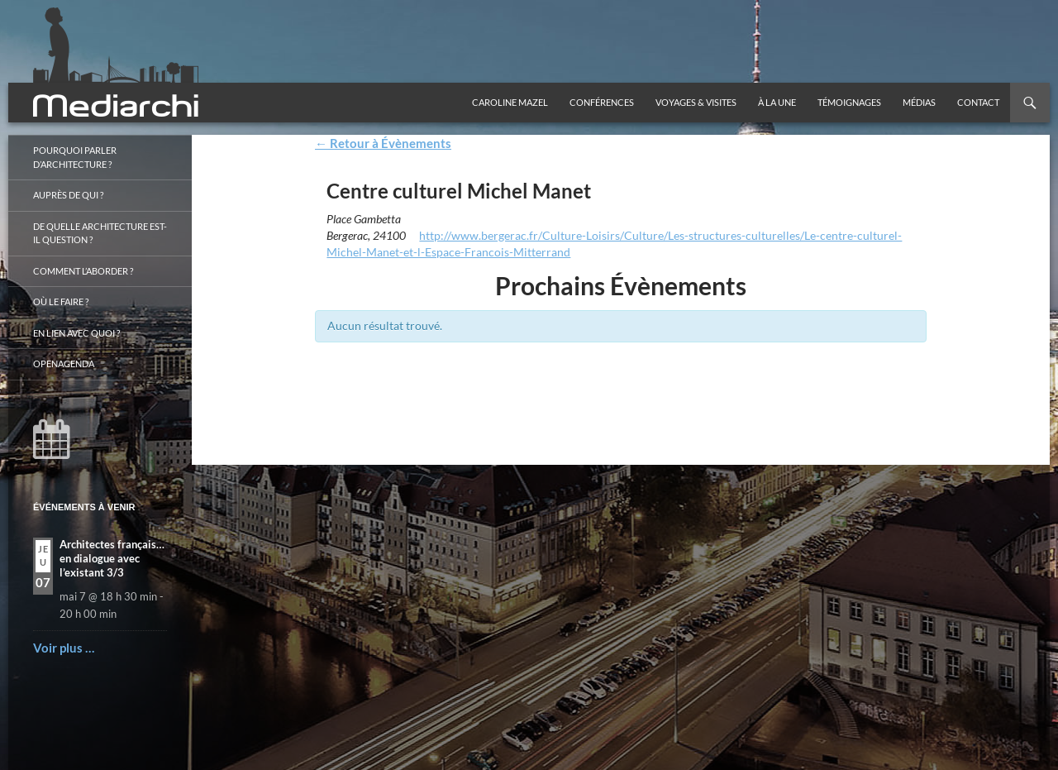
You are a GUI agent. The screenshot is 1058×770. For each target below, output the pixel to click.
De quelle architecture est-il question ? (100, 233)
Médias (919, 102)
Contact (978, 102)
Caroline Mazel (510, 102)
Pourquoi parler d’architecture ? (75, 157)
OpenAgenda (63, 363)
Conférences (602, 102)
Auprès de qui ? (68, 194)
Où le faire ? (60, 301)
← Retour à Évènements (383, 143)
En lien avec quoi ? (76, 333)
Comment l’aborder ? (83, 270)
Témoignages (849, 102)
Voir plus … (63, 647)
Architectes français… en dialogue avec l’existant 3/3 (112, 559)
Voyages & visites (695, 102)
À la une (777, 102)
